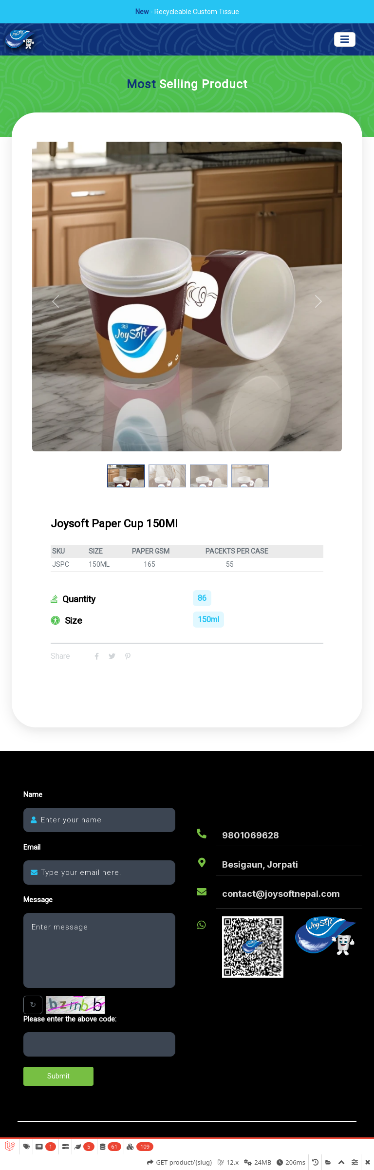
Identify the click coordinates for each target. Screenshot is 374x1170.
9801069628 (250, 835)
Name (32, 795)
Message (38, 900)
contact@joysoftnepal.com (281, 894)
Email (31, 847)
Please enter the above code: (69, 1019)
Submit (58, 1076)
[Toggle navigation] (344, 39)
